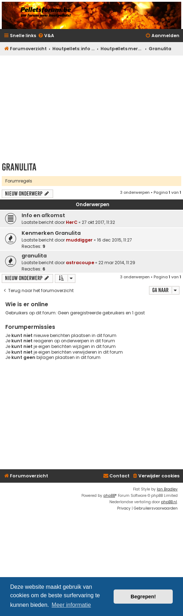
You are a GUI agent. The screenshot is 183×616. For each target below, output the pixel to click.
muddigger (79, 240)
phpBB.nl (169, 502)
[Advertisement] (92, 106)
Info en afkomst (43, 215)
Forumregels (18, 181)
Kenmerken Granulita (51, 233)
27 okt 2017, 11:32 (98, 222)
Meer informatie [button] (71, 605)
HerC (72, 222)
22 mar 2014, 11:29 (116, 263)
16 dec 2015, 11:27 (114, 240)
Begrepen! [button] (143, 596)
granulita (34, 255)
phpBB (109, 495)
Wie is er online (26, 304)
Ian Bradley (167, 489)
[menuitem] (46, 36)
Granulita (19, 167)
